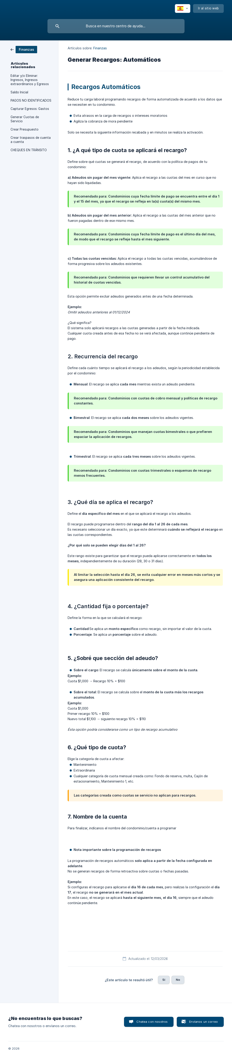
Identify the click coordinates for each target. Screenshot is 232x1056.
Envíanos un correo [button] (203, 1021)
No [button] (178, 979)
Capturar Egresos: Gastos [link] (30, 109)
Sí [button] (163, 979)
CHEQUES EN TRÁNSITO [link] (29, 150)
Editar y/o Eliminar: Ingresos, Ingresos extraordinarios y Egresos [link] (30, 80)
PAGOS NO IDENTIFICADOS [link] (31, 100)
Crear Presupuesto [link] (25, 129)
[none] (182, 8)
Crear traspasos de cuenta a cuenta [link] (31, 140)
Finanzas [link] (100, 48)
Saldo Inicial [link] (19, 92)
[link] (24, 49)
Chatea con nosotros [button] (152, 1021)
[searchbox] (116, 26)
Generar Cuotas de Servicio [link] (25, 119)
